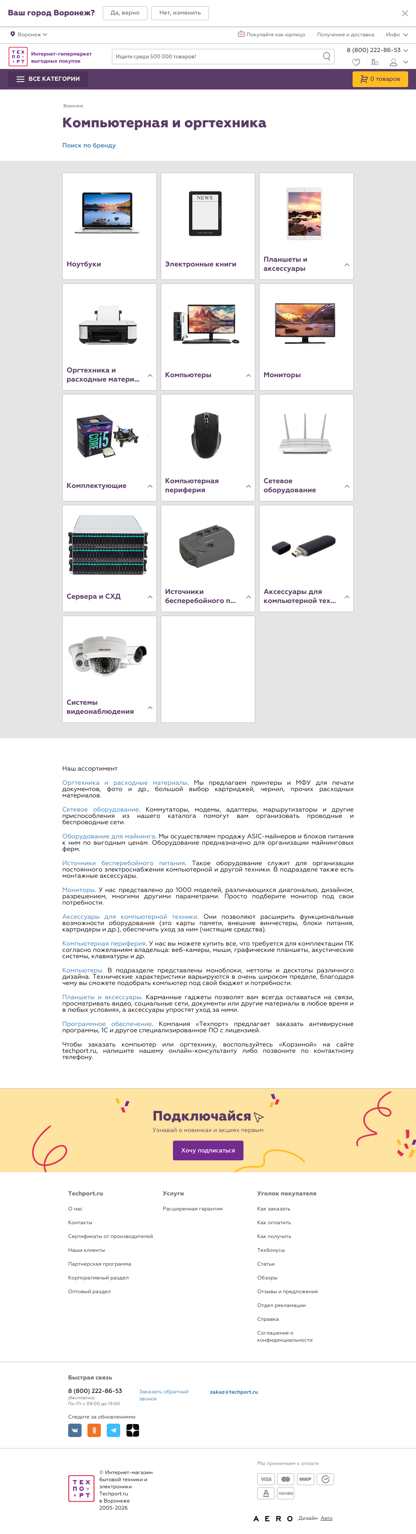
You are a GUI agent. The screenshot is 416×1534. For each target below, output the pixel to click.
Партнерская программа (99, 1264)
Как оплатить (274, 1223)
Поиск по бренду (89, 145)
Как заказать (273, 1209)
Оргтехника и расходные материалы (125, 783)
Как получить (274, 1237)
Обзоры (267, 1278)
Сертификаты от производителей (110, 1237)
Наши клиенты (86, 1250)
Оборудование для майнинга (108, 836)
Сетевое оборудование (100, 810)
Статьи (266, 1264)
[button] (125, 13)
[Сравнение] (374, 63)
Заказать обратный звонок (164, 1395)
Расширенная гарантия (193, 1209)
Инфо (397, 35)
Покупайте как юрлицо (276, 35)
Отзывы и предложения (287, 1292)
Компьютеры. (83, 970)
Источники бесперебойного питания (123, 863)
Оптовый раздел (89, 1292)
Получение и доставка (345, 35)
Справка (268, 1319)
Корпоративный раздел (98, 1278)
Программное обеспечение (107, 1024)
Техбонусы (271, 1250)
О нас (75, 1209)
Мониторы (78, 890)
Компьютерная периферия (104, 944)
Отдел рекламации (281, 1306)
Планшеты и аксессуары (101, 997)
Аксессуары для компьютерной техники (129, 917)
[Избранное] (355, 63)
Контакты (80, 1223)
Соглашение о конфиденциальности (284, 1336)
